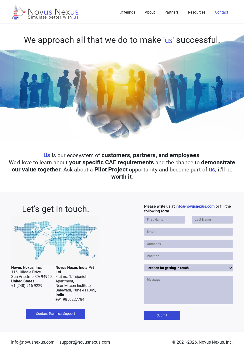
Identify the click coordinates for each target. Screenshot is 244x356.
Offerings (127, 12)
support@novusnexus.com (84, 342)
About (150, 12)
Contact (221, 12)
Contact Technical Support (55, 314)
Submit (162, 315)
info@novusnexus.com (195, 206)
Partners (171, 12)
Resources (196, 12)
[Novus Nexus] (45, 12)
